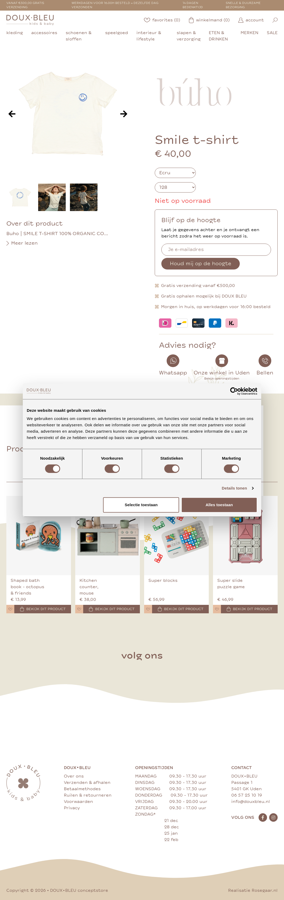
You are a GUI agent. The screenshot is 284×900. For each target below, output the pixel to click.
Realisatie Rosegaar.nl (253, 890)
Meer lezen (22, 243)
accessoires (44, 32)
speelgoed (116, 32)
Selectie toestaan (141, 504)
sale (272, 32)
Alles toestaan (219, 504)
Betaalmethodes (82, 789)
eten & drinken (218, 36)
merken (249, 32)
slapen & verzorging (189, 36)
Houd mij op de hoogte (200, 263)
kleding (14, 32)
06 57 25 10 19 (246, 795)
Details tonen (234, 488)
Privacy (72, 808)
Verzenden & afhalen (87, 782)
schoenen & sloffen (78, 36)
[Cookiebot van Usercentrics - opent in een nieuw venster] (234, 391)
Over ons (74, 776)
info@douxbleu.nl (250, 801)
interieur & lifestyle (148, 36)
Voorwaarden (78, 801)
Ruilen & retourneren (88, 795)
